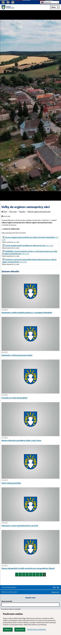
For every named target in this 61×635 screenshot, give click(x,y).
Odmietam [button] (20, 629)
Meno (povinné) (6, 601)
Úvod (4, 212)
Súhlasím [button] (7, 629)
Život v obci (13, 212)
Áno (54, 587)
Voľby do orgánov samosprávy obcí (39, 212)
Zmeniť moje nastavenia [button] (36, 629)
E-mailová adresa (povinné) (11, 609)
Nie (58, 587)
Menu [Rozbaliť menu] (54, 7)
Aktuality (22, 212)
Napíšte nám (55, 592)
